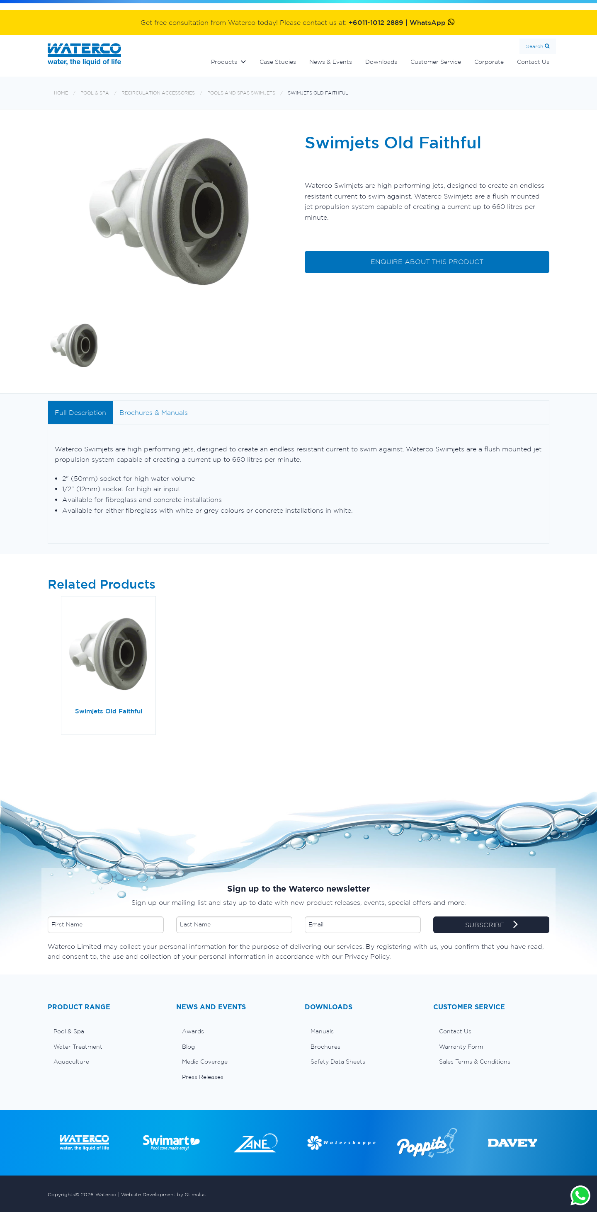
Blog (188, 1046)
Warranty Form (461, 1046)
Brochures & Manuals (153, 412)
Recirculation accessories (158, 93)
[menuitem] (106, 1031)
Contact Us (533, 61)
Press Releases (202, 1077)
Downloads (381, 61)
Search (534, 46)
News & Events (330, 61)
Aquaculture (71, 1061)
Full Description (80, 412)
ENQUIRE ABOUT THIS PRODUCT (427, 261)
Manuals (322, 1031)
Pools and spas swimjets (241, 93)
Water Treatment (77, 1046)
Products (224, 61)
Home (61, 93)
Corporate (489, 61)
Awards (193, 1031)
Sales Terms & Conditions (474, 1061)
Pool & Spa (94, 93)
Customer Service (435, 61)
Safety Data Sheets (338, 1061)
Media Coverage (205, 1061)
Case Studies (278, 61)
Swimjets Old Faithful (318, 93)
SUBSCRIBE (491, 925)
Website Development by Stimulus (163, 1194)
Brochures (325, 1046)
